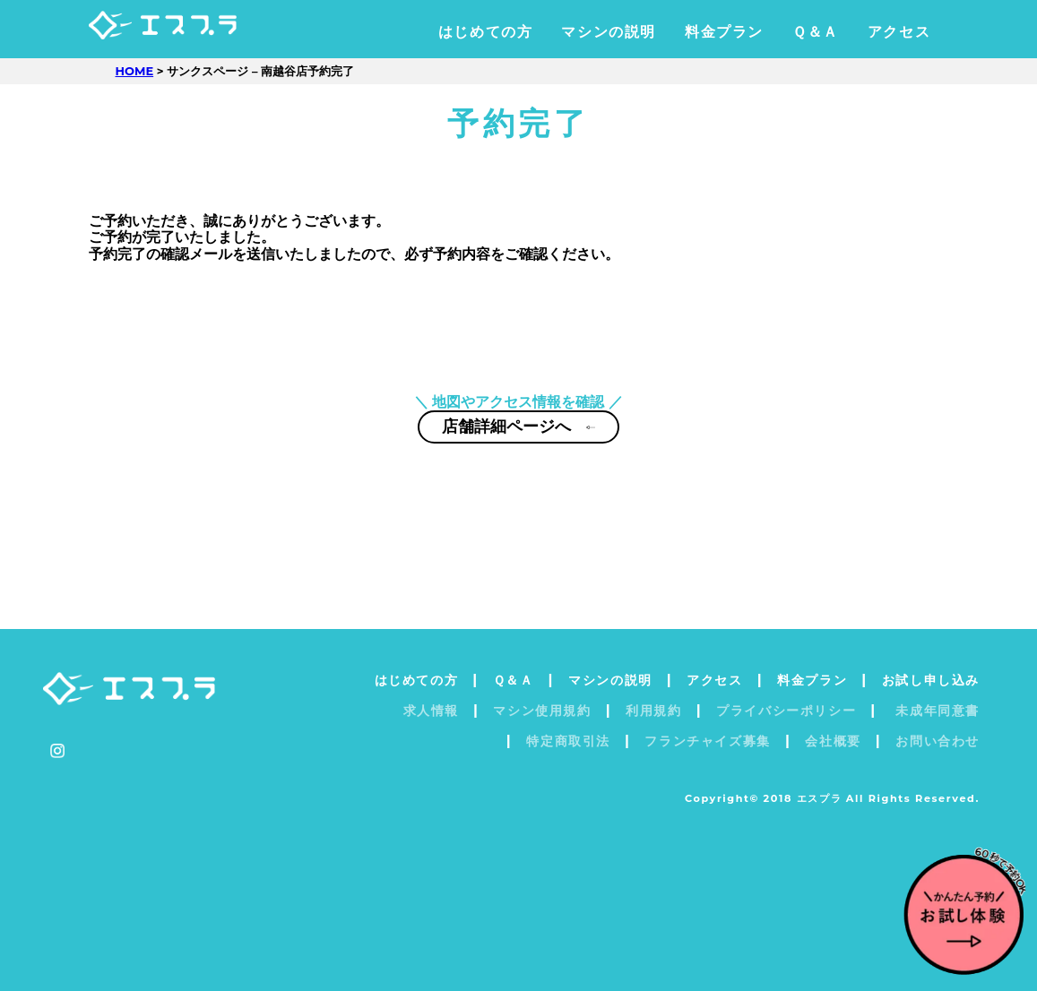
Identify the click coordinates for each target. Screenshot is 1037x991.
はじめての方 (485, 31)
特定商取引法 (568, 741)
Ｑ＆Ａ (815, 31)
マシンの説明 (608, 31)
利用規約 (653, 710)
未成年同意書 (935, 710)
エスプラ (198, 32)
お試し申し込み (931, 680)
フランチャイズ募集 (707, 741)
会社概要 (832, 741)
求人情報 (431, 710)
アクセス (899, 31)
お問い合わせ (937, 741)
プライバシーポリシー (786, 710)
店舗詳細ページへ (519, 439)
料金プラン (724, 31)
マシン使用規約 (542, 710)
